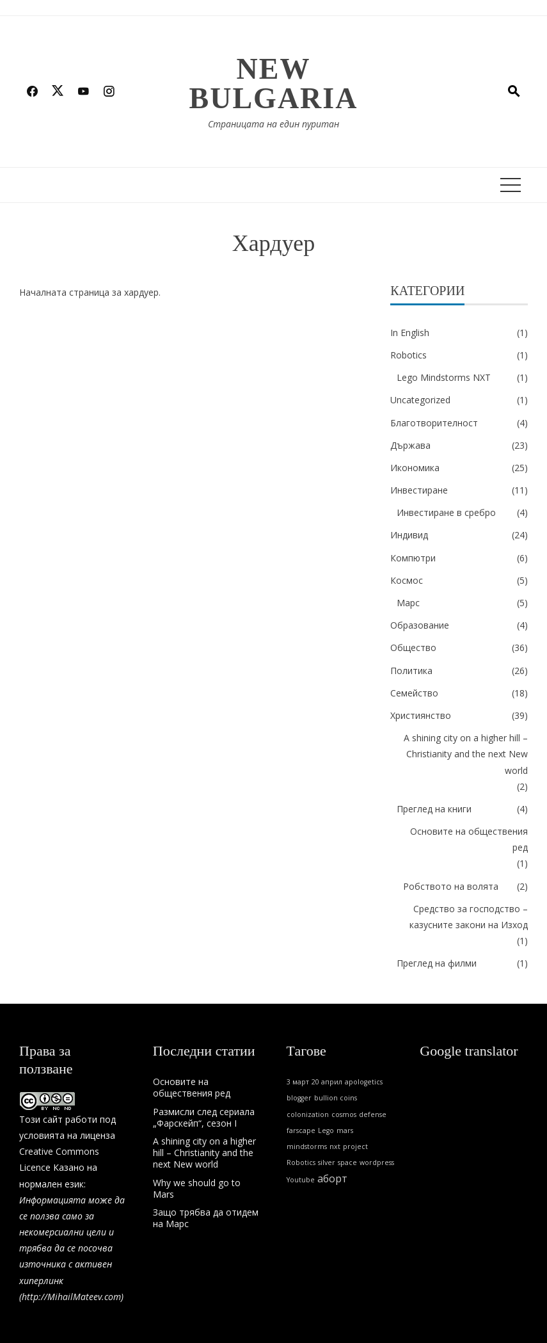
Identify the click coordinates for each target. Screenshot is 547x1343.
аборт (332, 1178)
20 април (327, 1081)
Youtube (301, 1179)
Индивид (409, 535)
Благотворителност (434, 423)
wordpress (377, 1162)
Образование (419, 625)
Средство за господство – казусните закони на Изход (468, 917)
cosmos (343, 1114)
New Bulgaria (273, 83)
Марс (408, 603)
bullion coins (335, 1097)
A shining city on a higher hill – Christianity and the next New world (466, 754)
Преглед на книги (434, 809)
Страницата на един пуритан (273, 124)
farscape (301, 1130)
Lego (326, 1130)
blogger (299, 1097)
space (347, 1162)
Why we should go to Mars (197, 1188)
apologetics (364, 1081)
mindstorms (307, 1146)
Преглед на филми (437, 963)
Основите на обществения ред (469, 839)
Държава (410, 445)
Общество (413, 647)
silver (326, 1162)
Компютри (413, 558)
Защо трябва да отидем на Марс (205, 1218)
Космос (406, 580)
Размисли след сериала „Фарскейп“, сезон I (204, 1117)
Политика (411, 670)
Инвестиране (419, 490)
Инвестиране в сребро (446, 512)
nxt (334, 1146)
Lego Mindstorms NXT (444, 377)
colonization (308, 1114)
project (355, 1146)
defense (372, 1114)
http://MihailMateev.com (71, 1297)
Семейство (414, 693)
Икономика (415, 468)
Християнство (420, 715)
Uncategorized (420, 400)
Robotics (408, 355)
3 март (298, 1081)
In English (409, 332)
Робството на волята (450, 886)
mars (345, 1130)
